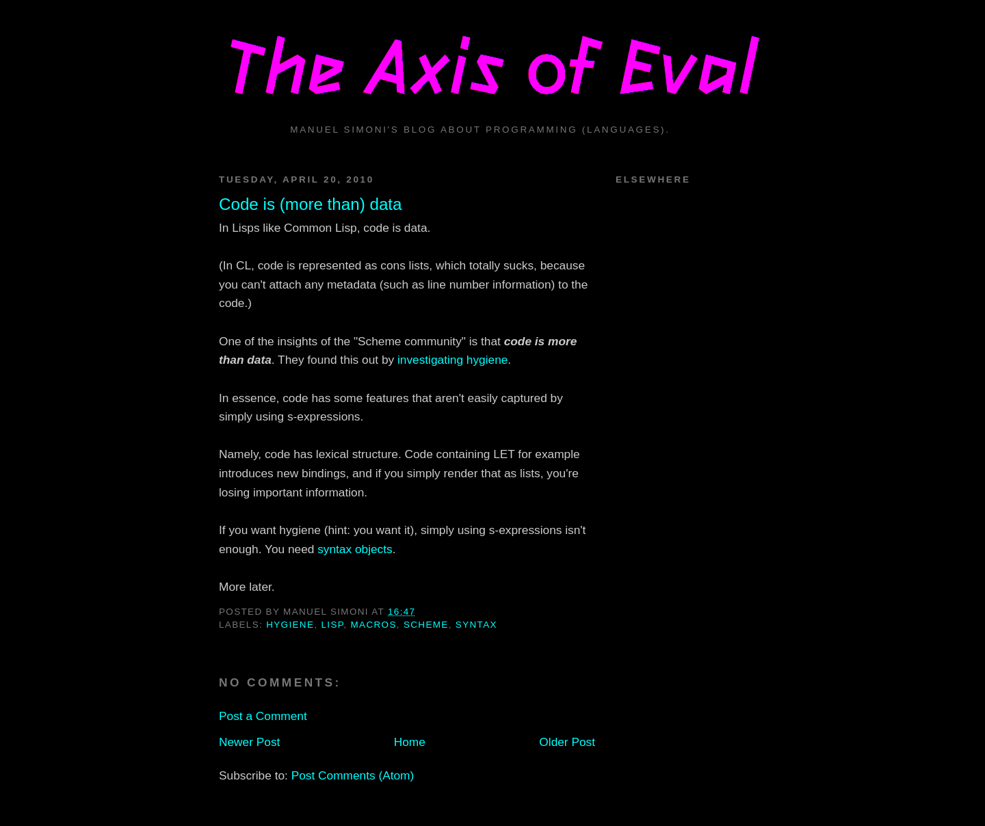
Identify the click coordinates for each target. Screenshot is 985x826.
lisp (332, 625)
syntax (476, 625)
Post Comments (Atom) (353, 775)
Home (409, 742)
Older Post (567, 742)
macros (374, 625)
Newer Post (249, 742)
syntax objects (355, 549)
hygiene (290, 625)
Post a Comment (263, 716)
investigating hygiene (452, 360)
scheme (426, 625)
